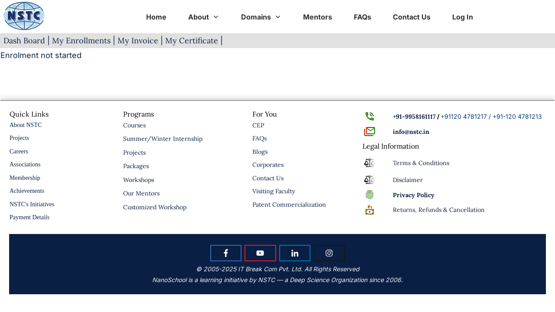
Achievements (27, 191)
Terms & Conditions (421, 163)
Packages (136, 166)
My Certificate (191, 41)
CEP (258, 125)
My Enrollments (81, 41)
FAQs (259, 138)
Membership (25, 178)
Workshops (138, 180)
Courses (134, 125)
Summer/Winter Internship (162, 139)
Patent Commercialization (289, 204)
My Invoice (138, 41)
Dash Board (24, 41)
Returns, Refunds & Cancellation (439, 210)
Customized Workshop (154, 207)
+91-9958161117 (414, 116)
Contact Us (268, 178)
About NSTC (26, 125)
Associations (25, 164)
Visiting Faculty (273, 191)
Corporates (268, 165)
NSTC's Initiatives (32, 204)
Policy (413, 195)
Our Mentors (141, 193)
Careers (19, 151)
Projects (19, 138)
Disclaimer (408, 180)
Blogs (260, 152)
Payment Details (29, 217)
